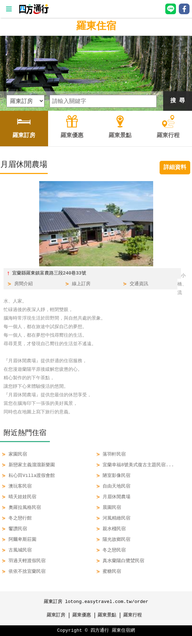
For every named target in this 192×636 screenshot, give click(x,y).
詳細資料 (175, 168)
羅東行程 (132, 615)
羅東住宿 (96, 26)
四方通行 (99, 630)
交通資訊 (139, 284)
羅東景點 (107, 615)
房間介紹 (23, 284)
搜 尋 (177, 101)
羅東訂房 (56, 615)
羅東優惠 (81, 615)
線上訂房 (81, 284)
